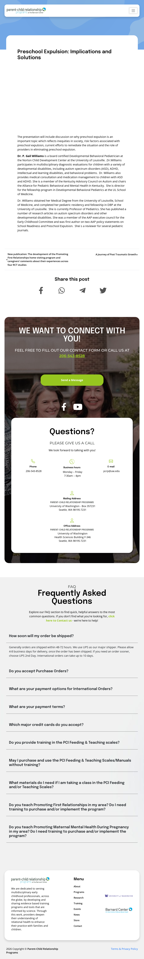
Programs (77, 892)
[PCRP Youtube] (78, 410)
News (77, 914)
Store (76, 920)
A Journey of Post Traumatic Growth (116, 254)
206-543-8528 (72, 359)
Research (77, 897)
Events (77, 909)
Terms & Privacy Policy (124, 949)
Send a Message (72, 380)
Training (77, 903)
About (77, 886)
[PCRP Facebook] (63, 410)
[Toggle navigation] (133, 10)
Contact (77, 926)
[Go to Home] (26, 11)
